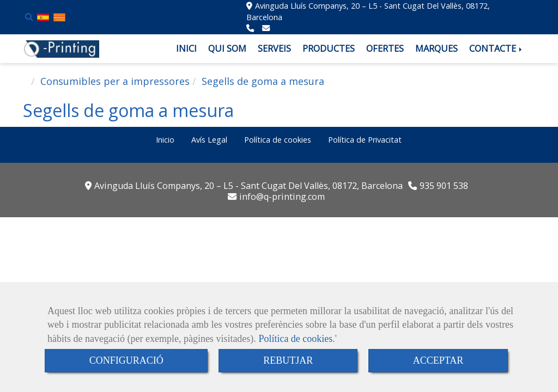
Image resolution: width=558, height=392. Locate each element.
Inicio (165, 139)
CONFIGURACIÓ (126, 360)
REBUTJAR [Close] (288, 360)
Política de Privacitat (365, 139)
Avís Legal (209, 139)
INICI (186, 48)
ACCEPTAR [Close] (438, 360)
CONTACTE (496, 48)
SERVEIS (274, 48)
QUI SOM (227, 48)
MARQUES (436, 48)
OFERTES (385, 48)
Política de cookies (295, 338)
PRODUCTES (328, 48)
